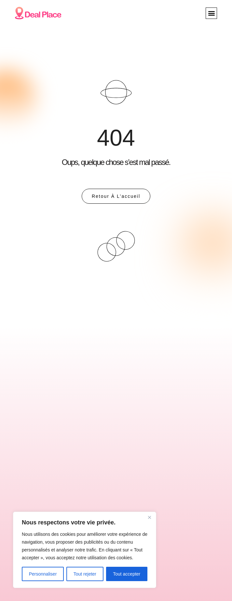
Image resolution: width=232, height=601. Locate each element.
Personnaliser (43, 574)
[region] (84, 550)
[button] (211, 13)
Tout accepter (126, 574)
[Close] (149, 517)
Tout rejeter (85, 574)
